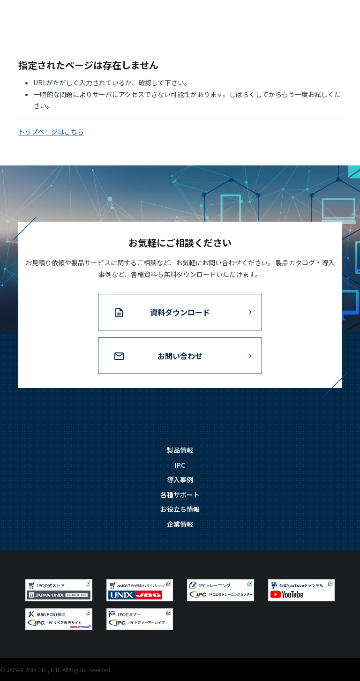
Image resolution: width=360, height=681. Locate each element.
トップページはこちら (51, 131)
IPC (180, 465)
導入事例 (180, 479)
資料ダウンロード (180, 312)
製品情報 (180, 450)
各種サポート (180, 494)
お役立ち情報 (180, 509)
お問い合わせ (180, 355)
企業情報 (180, 524)
